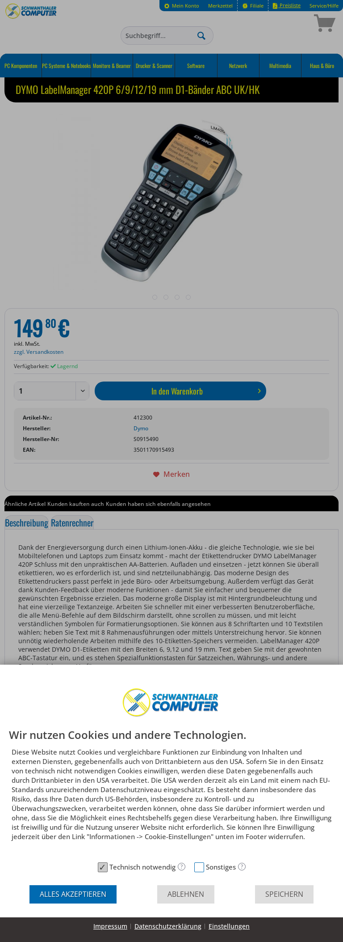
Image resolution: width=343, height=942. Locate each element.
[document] (171, 793)
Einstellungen (229, 926)
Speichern (284, 894)
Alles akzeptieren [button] (73, 894)
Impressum (110, 926)
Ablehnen (185, 894)
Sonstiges (221, 866)
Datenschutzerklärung (167, 926)
